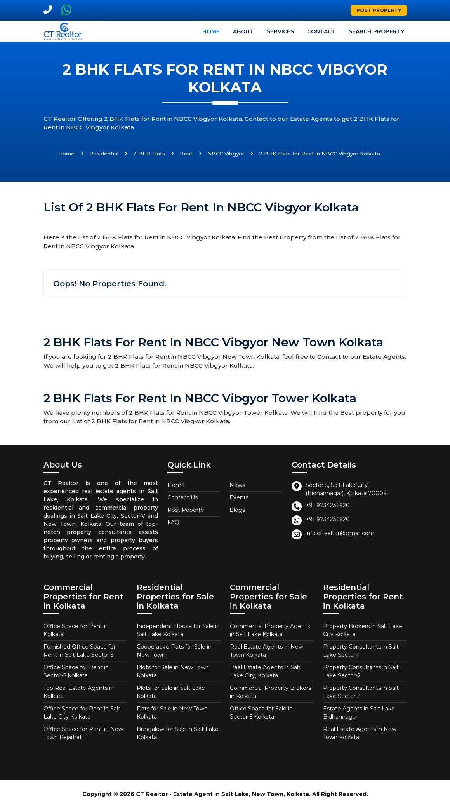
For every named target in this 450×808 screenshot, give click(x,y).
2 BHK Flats (149, 153)
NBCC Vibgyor (225, 153)
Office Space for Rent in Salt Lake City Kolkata (81, 712)
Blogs (237, 509)
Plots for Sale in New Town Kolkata (173, 671)
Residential (103, 153)
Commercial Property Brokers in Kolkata (270, 692)
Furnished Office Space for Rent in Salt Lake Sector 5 (79, 650)
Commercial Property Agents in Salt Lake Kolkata (270, 630)
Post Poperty (185, 509)
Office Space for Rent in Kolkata (76, 630)
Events (238, 497)
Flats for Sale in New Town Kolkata (172, 712)
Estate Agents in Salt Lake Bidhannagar (359, 712)
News (237, 485)
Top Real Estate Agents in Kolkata (78, 692)
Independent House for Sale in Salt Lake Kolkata (178, 630)
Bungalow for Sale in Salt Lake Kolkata (178, 733)
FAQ (173, 522)
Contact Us (182, 497)
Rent (186, 153)
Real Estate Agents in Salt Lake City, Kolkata (265, 671)
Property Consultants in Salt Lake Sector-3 (361, 692)
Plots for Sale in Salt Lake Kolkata (171, 692)
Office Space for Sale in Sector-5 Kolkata (261, 712)
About (243, 31)
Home (211, 31)
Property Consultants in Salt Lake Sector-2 (361, 671)
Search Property (376, 31)
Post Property (378, 10)
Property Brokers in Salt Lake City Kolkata (362, 630)
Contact (321, 31)
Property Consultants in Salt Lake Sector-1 (361, 650)
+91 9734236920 (328, 505)
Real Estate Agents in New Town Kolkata (266, 650)
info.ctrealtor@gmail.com (340, 533)
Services (280, 31)
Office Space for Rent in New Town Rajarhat (83, 733)
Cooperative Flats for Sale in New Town (174, 650)
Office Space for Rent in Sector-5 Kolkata (76, 671)
